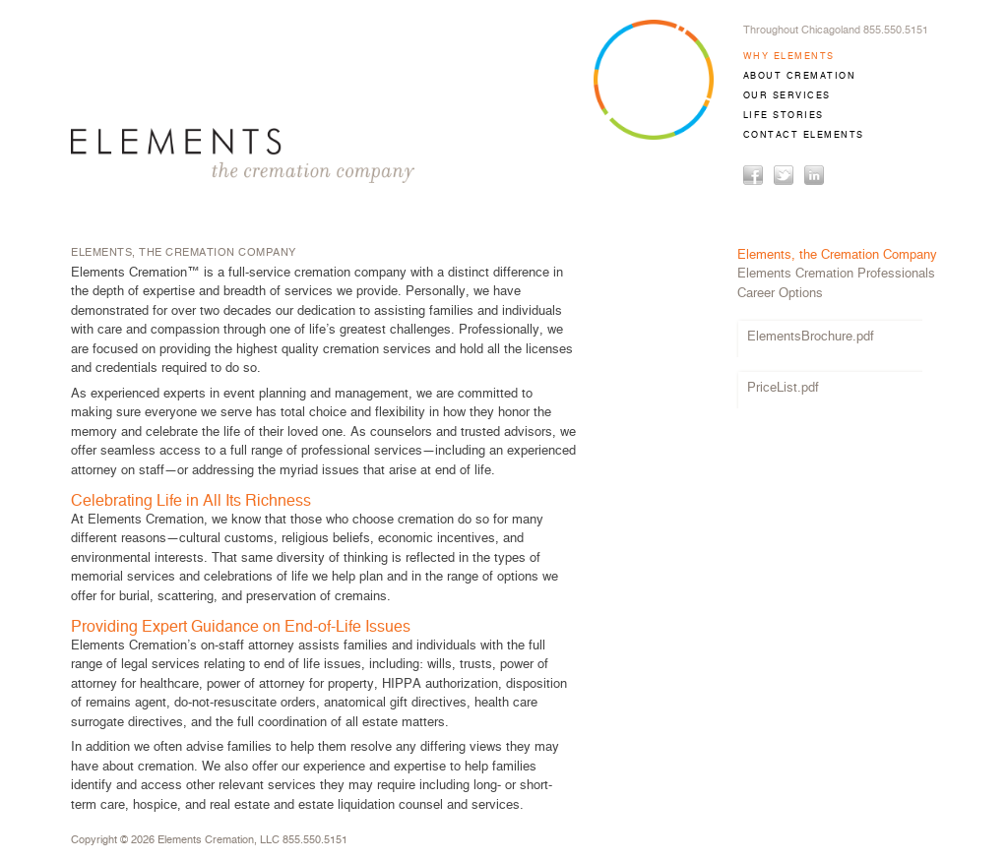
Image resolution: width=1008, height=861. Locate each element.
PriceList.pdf (783, 388)
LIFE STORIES (783, 115)
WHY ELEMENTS (789, 56)
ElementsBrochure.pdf (810, 337)
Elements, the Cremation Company (837, 255)
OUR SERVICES (787, 96)
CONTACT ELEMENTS (803, 135)
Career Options (780, 293)
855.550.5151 (315, 839)
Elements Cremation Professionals (836, 274)
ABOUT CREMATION (799, 76)
